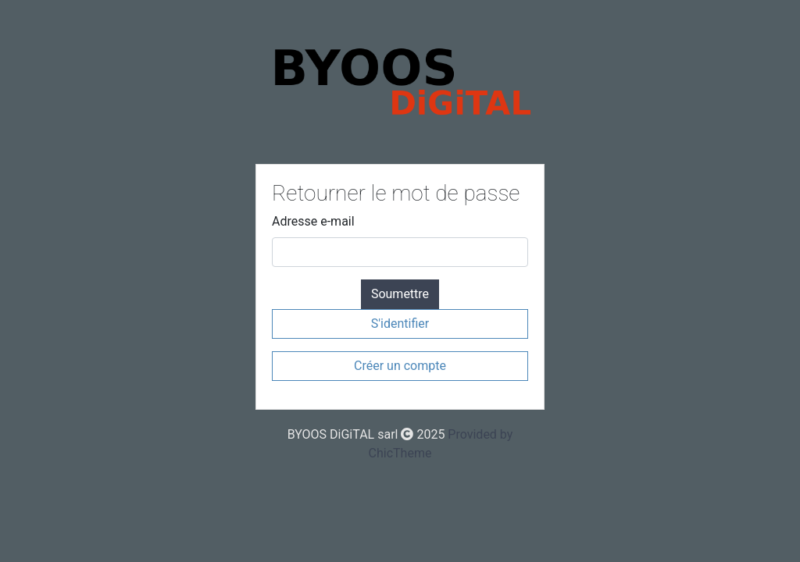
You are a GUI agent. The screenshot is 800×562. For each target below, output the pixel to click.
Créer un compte (400, 365)
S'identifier (400, 323)
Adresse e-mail (313, 221)
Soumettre (400, 293)
